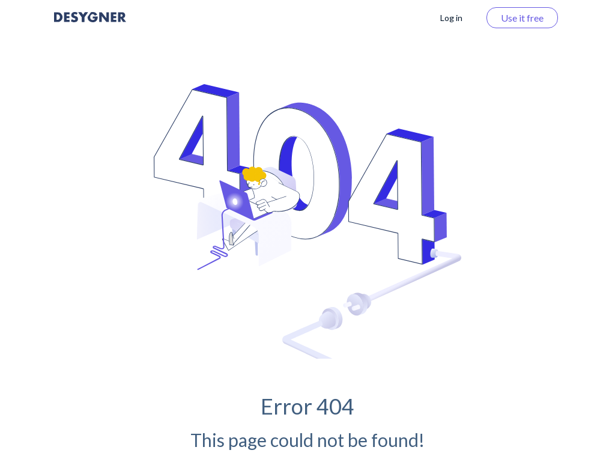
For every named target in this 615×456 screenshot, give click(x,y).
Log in (451, 18)
